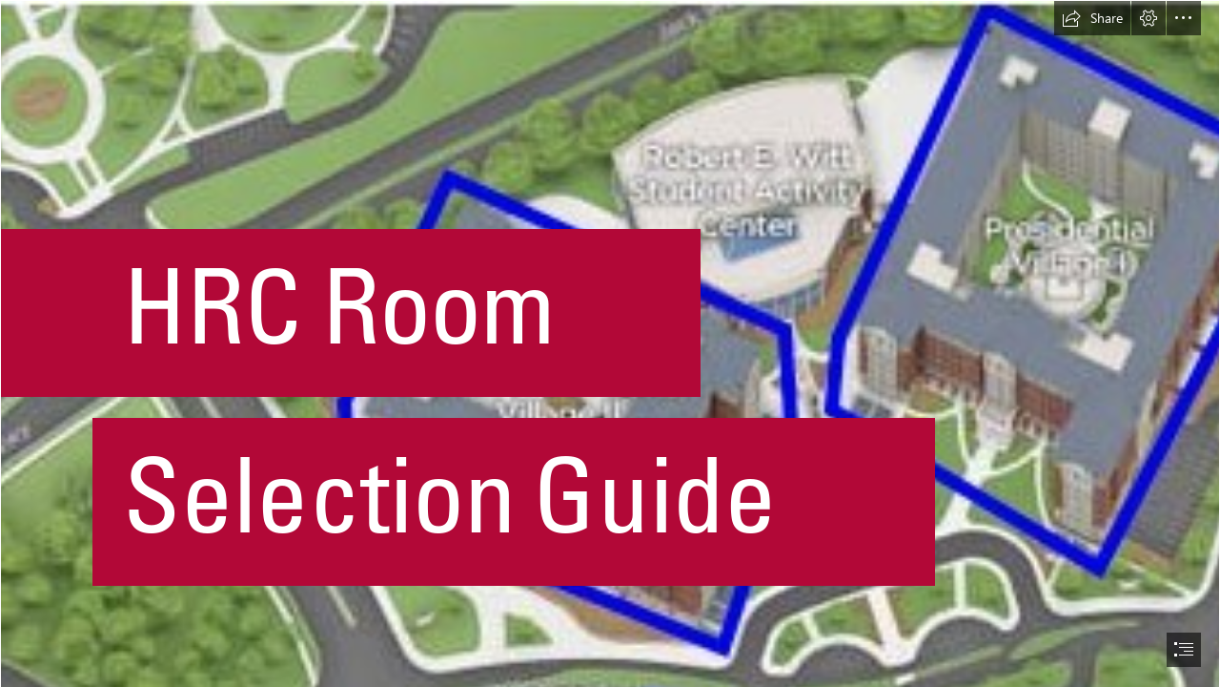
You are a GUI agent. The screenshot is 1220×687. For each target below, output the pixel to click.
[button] (1092, 18)
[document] (610, 343)
